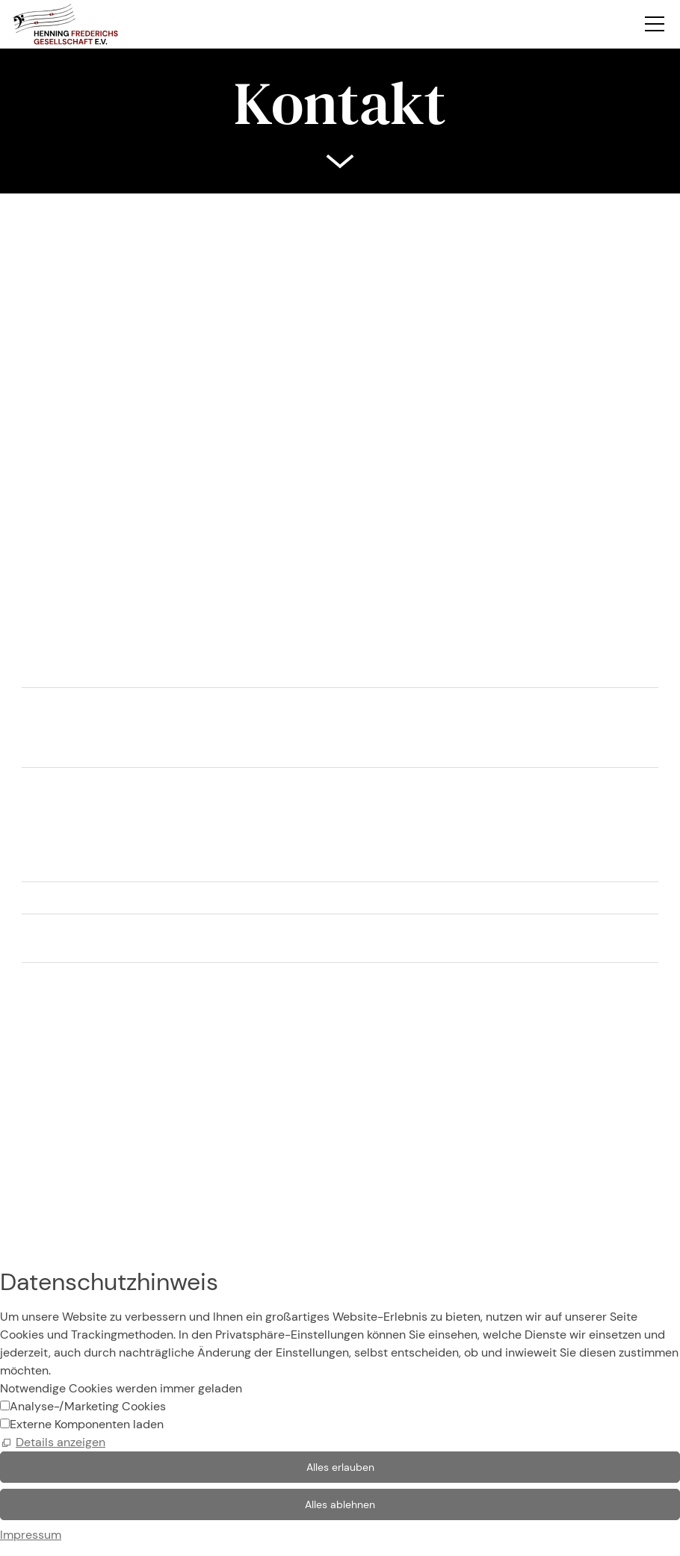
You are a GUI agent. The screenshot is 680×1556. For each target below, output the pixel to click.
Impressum (30, 1180)
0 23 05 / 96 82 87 (88, 1056)
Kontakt (20, 1162)
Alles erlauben (340, 1467)
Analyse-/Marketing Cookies (88, 1406)
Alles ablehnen (340, 1504)
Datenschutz (34, 1198)
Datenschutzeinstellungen (71, 1216)
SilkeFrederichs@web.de (105, 1086)
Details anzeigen (60, 1442)
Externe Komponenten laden (87, 1424)
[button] (655, 12)
